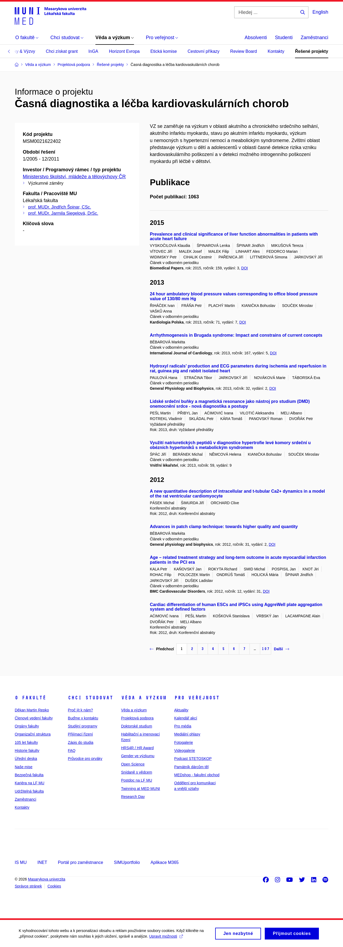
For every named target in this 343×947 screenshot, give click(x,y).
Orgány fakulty (27, 726)
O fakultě (30, 698)
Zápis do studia (80, 742)
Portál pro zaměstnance (80, 862)
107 (266, 649)
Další (281, 649)
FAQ (71, 750)
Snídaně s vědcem (136, 772)
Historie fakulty (27, 750)
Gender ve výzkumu (138, 756)
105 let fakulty (26, 742)
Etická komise (163, 51)
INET (42, 862)
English (320, 12)
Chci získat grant (62, 51)
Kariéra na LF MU (29, 783)
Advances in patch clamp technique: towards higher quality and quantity (224, 526)
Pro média (182, 726)
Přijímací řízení (80, 734)
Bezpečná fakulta (29, 775)
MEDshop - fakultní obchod (196, 775)
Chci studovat (90, 698)
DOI (244, 268)
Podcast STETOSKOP (193, 758)
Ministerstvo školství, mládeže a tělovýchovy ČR (74, 176)
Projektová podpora (137, 718)
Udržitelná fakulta (29, 791)
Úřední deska (26, 758)
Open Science (133, 764)
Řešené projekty (311, 51)
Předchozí (162, 649)
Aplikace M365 (165, 862)
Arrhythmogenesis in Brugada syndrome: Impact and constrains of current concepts (236, 335)
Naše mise (23, 767)
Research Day (133, 796)
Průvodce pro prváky (85, 758)
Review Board (243, 51)
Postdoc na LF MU (136, 780)
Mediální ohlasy (187, 734)
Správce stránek (28, 886)
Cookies (54, 886)
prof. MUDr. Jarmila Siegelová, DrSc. (63, 213)
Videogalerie (184, 750)
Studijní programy (82, 726)
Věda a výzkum (143, 698)
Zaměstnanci (314, 37)
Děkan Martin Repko (32, 710)
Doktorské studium (136, 726)
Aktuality (181, 710)
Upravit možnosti (166, 938)
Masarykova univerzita (46, 879)
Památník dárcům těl (191, 767)
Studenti (284, 37)
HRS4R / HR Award (137, 748)
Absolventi (256, 37)
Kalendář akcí (185, 718)
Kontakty (276, 51)
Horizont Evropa (124, 51)
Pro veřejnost (196, 698)
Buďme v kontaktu (83, 718)
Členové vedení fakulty (34, 718)
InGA (93, 51)
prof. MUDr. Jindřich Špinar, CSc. (59, 207)
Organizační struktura (33, 734)
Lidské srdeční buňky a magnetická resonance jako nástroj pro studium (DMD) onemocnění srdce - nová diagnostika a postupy (230, 403)
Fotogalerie (183, 742)
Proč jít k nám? (80, 710)
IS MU (21, 862)
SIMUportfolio (127, 862)
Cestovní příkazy (203, 51)
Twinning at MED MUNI (140, 788)
